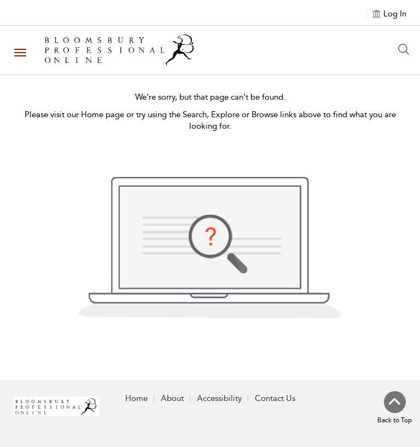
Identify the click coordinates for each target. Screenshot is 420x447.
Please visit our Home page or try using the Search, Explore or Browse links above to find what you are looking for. (210, 120)
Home (136, 398)
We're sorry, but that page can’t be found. (210, 97)
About (172, 398)
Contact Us (275, 398)
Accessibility (219, 398)
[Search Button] (406, 49)
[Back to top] (394, 408)
